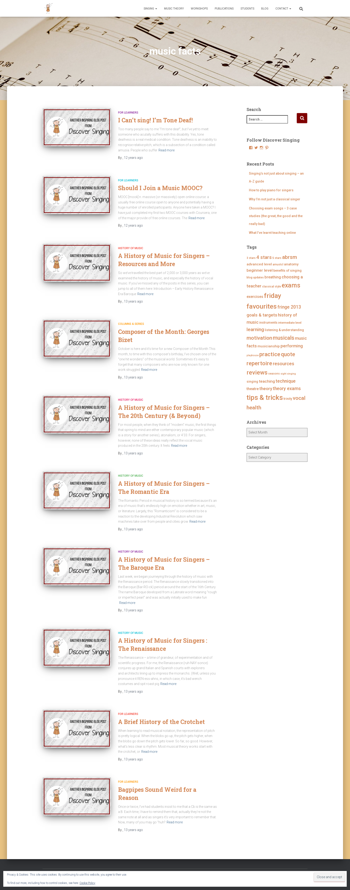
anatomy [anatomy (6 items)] (291, 264)
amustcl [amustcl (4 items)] (278, 264)
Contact (283, 8)
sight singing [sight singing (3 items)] (288, 373)
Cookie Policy (87, 883)
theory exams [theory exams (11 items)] (287, 388)
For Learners (128, 112)
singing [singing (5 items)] (252, 381)
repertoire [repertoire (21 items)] (259, 363)
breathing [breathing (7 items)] (272, 277)
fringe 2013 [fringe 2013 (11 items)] (289, 307)
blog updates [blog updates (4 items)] (255, 277)
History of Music (130, 248)
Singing (150, 8)
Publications (224, 8)
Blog (264, 8)
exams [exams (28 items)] (291, 285)
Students (247, 8)
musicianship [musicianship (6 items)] (269, 346)
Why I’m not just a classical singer (274, 199)
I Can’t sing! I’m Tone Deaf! (155, 120)
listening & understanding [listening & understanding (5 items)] (284, 330)
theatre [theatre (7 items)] (253, 389)
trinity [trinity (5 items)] (288, 399)
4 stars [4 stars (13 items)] (264, 257)
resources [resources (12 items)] (283, 363)
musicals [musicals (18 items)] (283, 338)
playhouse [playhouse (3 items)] (253, 355)
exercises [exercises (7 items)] (255, 296)
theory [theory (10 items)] (265, 388)
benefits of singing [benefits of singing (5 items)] (287, 270)
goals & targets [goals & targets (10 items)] (262, 315)
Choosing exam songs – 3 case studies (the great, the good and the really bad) (276, 216)
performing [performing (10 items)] (292, 346)
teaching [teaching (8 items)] (267, 381)
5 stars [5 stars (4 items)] (276, 258)
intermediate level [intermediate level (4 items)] (289, 322)
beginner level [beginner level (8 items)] (260, 270)
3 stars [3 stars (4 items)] (251, 258)
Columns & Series (131, 324)
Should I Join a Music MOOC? (160, 188)
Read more (166, 150)
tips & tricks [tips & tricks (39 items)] (265, 397)
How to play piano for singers (271, 190)
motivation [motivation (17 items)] (259, 338)
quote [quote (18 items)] (288, 354)
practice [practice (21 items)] (269, 354)
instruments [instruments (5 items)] (268, 322)
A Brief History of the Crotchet (161, 722)
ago (133, 158)
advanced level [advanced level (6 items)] (259, 264)
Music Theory (174, 8)
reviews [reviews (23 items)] (257, 372)
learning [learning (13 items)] (255, 329)
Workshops (199, 8)
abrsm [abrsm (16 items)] (289, 257)
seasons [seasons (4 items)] (274, 373)
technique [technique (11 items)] (286, 381)
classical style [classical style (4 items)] (271, 286)
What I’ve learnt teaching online (272, 233)
